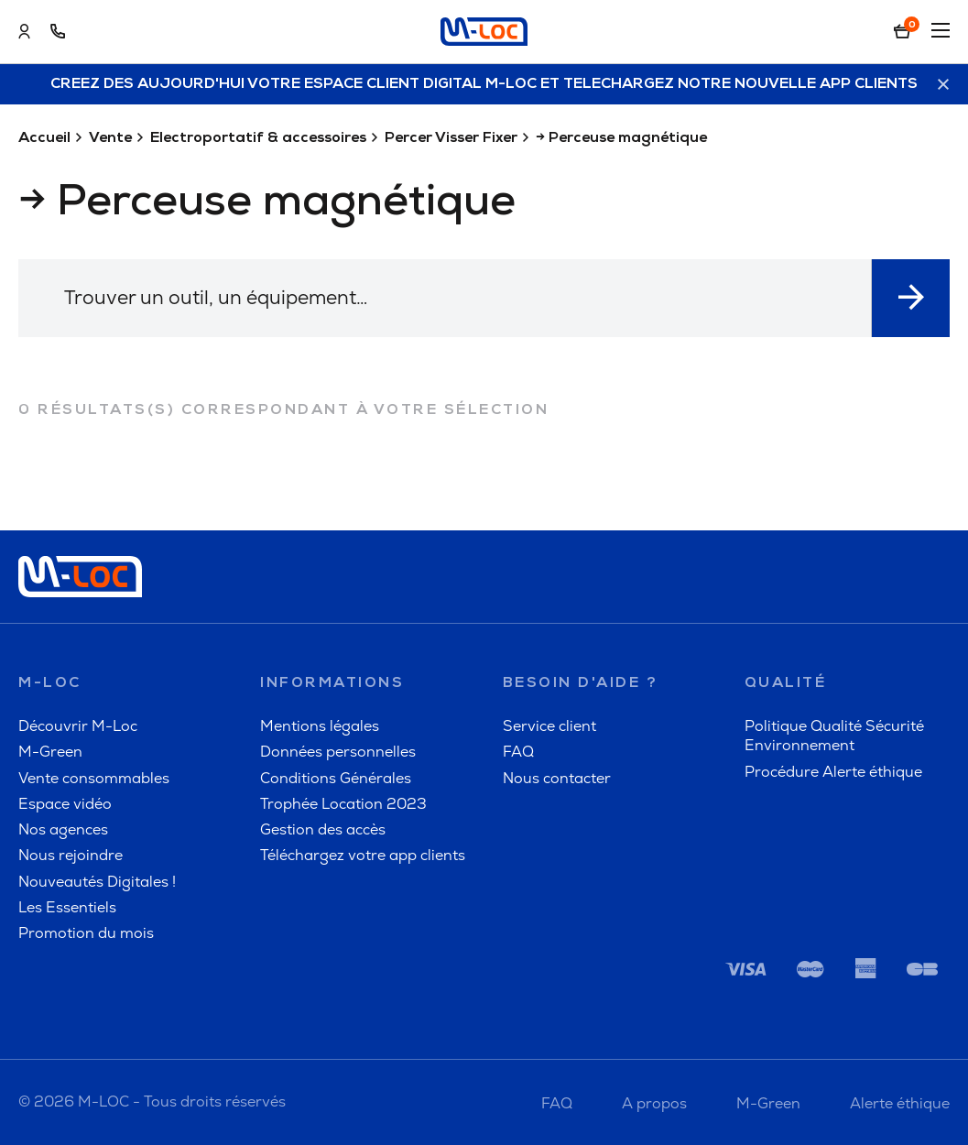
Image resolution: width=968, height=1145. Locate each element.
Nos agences (63, 829)
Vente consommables (93, 778)
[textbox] (444, 297)
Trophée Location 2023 (343, 803)
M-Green (50, 751)
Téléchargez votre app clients (362, 855)
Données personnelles (338, 751)
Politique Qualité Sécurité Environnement (834, 735)
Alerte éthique (900, 1103)
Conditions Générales (335, 778)
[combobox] (445, 298)
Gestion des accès (323, 829)
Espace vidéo (65, 803)
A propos (654, 1103)
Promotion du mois (86, 933)
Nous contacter (557, 778)
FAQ (518, 751)
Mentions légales (319, 726)
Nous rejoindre (70, 855)
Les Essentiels (67, 907)
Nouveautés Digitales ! (97, 881)
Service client (549, 726)
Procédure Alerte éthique (833, 771)
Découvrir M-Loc (77, 726)
